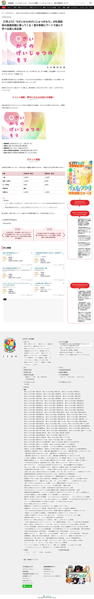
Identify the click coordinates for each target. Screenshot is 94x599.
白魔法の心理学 (67, 485)
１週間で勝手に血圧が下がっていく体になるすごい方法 (37, 455)
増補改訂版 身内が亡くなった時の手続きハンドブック (68, 476)
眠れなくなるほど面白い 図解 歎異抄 (52, 398)
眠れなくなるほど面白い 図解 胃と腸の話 (76, 412)
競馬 (64, 7)
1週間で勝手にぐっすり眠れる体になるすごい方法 (61, 453)
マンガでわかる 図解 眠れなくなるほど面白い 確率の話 (63, 446)
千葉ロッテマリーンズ (35, 7)
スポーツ (9, 7)
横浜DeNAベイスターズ (39, 346)
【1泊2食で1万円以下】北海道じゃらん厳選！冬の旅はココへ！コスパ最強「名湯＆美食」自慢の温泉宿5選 (48, 235)
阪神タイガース (42, 344)
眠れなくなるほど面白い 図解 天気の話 (54, 407)
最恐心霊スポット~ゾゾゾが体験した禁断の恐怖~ (55, 547)
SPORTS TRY (63, 377)
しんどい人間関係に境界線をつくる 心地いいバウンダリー (66, 483)
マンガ (82, 7)
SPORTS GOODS (80, 377)
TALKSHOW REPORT (65, 370)
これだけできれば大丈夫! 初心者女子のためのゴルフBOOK (38, 510)
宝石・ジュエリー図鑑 (29, 467)
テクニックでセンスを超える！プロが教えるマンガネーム (38, 545)
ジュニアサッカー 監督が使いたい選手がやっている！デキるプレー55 (57, 492)
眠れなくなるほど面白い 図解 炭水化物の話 (57, 428)
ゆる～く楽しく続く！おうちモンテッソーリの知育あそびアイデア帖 (73, 471)
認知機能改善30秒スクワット (31, 481)
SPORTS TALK (28, 370)
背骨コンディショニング (62, 462)
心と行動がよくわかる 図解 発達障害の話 (77, 449)
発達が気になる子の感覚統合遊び (67, 474)
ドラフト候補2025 (39, 357)
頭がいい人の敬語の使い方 (82, 492)
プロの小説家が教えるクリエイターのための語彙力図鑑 (37, 529)
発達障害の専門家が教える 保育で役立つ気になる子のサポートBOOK (40, 474)
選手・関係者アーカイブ (31, 560)
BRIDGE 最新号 (63, 372)
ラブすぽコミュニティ (65, 382)
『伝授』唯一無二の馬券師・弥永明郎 (69, 350)
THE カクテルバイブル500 (55, 540)
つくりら (46, 574)
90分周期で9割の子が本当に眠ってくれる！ (34, 469)
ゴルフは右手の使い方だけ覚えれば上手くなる (80, 499)
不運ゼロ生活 (85, 533)
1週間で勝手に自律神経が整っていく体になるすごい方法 (66, 455)
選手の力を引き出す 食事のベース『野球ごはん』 (71, 352)
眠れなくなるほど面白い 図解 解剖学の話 (55, 414)
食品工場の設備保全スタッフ (11, 253)
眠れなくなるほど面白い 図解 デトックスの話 (80, 430)
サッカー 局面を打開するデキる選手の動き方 (53, 517)
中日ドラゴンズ (28, 346)
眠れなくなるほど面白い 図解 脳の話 (33, 396)
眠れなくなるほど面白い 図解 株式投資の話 (57, 426)
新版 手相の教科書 (85, 529)
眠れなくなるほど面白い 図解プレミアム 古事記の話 (62, 444)
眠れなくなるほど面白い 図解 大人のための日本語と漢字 (65, 442)
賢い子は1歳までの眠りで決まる (77, 467)
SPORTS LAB (27, 372)
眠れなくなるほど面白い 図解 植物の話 (33, 405)
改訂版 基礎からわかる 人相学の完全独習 (58, 531)
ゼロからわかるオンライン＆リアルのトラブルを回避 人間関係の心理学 (41, 490)
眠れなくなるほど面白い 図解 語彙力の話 (34, 417)
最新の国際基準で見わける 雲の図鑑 (55, 538)
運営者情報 (25, 571)
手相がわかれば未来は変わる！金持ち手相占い (35, 531)
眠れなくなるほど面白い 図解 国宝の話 (54, 403)
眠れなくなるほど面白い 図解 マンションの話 (59, 437)
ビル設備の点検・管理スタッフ (43, 283)
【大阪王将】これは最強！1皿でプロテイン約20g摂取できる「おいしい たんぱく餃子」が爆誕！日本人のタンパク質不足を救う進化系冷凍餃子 (19, 235)
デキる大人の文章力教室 (30, 526)
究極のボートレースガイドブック (59, 535)
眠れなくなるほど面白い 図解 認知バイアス (77, 419)
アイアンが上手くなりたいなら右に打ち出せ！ (59, 497)
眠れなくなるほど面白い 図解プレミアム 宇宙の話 (36, 444)
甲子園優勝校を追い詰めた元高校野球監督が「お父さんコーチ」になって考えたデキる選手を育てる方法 (75, 344)
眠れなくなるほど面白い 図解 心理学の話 (55, 417)
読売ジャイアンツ (23, 7)
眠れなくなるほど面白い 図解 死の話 (33, 394)
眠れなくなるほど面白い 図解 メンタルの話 (56, 423)
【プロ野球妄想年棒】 (29, 379)
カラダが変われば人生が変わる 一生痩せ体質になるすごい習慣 (39, 462)
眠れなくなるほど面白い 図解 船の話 (52, 396)
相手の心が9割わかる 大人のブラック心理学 (34, 487)
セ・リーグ (27, 554)
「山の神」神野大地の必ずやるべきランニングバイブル (37, 522)
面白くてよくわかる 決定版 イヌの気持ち (73, 540)
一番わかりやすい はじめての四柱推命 (48, 533)
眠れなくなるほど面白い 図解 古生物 (71, 396)
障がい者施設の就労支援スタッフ (12, 268)
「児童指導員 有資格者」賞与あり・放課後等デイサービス (48, 254)
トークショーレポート (46, 3)
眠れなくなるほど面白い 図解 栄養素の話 (34, 414)
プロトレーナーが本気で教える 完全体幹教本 (78, 522)
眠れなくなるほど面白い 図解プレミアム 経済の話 (36, 446)
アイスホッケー (28, 364)
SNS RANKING (47, 552)
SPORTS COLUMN (29, 375)
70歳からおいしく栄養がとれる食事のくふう (77, 460)
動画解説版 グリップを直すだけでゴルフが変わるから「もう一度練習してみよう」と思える (46, 506)
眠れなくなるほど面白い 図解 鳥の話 (71, 394)
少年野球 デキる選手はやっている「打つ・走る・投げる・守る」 (39, 515)
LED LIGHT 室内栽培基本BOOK (73, 538)
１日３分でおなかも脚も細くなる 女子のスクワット (50, 465)
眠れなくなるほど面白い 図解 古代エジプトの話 (35, 439)
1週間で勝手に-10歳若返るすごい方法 (33, 451)
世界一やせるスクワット (30, 465)
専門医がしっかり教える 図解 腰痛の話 (33, 449)
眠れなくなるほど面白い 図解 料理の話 (74, 410)
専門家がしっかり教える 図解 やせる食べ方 (55, 449)
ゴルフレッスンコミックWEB (51, 576)
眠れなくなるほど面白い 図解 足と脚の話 (54, 412)
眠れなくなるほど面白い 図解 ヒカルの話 (55, 421)
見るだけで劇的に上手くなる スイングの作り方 (35, 503)
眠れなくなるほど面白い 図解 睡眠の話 (54, 405)
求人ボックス (29, 264)
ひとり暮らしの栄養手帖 (30, 458)
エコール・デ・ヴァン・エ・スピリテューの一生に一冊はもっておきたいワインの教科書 (45, 542)
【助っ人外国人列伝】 (42, 377)
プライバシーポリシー (28, 569)
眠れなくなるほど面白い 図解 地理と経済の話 (35, 433)
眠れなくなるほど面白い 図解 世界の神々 (77, 417)
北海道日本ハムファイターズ (31, 351)
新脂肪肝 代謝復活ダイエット (31, 460)
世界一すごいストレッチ (75, 462)
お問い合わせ (26, 580)
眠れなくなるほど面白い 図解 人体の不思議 (34, 430)
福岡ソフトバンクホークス (30, 355)
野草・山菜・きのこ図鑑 (41, 540)
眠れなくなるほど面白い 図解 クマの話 (33, 401)
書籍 (68, 7)
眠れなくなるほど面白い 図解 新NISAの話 (79, 428)
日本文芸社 (27, 384)
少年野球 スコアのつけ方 (79, 510)
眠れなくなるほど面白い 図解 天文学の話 (34, 419)
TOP (3, 13)
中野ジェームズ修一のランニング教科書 (63, 519)
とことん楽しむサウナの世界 (74, 545)
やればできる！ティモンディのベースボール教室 (68, 515)
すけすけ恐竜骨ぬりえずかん (43, 467)
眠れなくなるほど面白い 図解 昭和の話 (74, 403)
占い (86, 7)
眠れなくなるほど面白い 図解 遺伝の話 (54, 401)
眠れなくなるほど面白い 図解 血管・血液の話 (59, 433)
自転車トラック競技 (46, 362)
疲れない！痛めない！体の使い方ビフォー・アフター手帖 (38, 524)
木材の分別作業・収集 (41, 268)
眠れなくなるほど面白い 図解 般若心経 (74, 407)
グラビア (34, 552)
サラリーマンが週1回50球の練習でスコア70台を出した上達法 (39, 501)
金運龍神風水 (27, 535)
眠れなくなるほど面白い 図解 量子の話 (54, 410)
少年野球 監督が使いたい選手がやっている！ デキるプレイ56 (62, 513)
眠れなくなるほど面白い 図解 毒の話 (52, 394)
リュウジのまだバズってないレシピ (32, 547)
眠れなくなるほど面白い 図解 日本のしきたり (58, 435)
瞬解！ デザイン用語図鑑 (60, 545)
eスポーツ (37, 362)
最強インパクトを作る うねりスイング (33, 499)
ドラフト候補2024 (28, 357)
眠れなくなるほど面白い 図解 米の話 (51, 391)
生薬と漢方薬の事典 (29, 540)
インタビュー (74, 7)
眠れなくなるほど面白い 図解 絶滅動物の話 (79, 426)
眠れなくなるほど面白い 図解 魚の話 (70, 391)
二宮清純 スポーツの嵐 (29, 377)
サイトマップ (26, 578)
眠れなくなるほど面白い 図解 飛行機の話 (77, 421)
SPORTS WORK (71, 377)
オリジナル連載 (33, 3)
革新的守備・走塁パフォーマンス (32, 517)
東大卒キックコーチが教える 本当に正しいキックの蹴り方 (38, 519)
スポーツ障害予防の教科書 (59, 522)
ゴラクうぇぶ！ (48, 571)
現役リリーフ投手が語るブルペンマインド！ (70, 348)
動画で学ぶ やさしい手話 (46, 481)
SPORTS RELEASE (9, 13)
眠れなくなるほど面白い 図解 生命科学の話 (34, 426)
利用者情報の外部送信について (31, 574)
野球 (15, 7)
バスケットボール (28, 360)
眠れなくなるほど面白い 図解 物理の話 (33, 410)
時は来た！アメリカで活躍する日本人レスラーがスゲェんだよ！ (75, 354)
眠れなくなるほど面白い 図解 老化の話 (33, 412)
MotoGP (35, 364)
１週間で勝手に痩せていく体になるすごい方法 (79, 451)
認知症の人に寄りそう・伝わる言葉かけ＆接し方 (76, 478)
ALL (4, 7)
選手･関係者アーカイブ (61, 3)
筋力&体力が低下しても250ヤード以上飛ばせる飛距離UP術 (62, 508)
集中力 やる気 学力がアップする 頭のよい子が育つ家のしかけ (39, 476)
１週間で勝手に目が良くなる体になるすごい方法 (36, 453)
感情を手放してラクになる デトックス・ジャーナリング (37, 485)
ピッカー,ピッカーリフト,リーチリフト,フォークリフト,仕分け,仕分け (16, 284)
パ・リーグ (34, 554)
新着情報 (10, 3)
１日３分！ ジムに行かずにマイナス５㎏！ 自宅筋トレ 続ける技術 (69, 524)
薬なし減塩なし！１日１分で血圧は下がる (48, 458)
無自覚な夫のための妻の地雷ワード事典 (70, 490)
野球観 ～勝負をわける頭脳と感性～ (62, 510)
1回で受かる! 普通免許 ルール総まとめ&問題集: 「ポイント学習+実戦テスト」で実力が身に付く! (47, 494)
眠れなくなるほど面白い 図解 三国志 (33, 398)
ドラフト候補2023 (43, 355)
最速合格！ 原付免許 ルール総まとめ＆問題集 (35, 497)
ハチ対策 (40, 552)
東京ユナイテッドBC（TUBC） (42, 360)
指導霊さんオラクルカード (30, 533)
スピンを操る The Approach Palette (64, 501)
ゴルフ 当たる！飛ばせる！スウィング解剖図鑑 (55, 499)
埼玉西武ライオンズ (44, 351)
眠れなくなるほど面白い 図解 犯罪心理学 (34, 421)
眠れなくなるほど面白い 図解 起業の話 (74, 401)
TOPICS (26, 550)
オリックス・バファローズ (44, 348)
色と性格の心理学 (57, 485)
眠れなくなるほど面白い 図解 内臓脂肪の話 (34, 428)
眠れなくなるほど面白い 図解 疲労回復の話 (57, 430)
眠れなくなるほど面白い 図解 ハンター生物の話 (60, 439)
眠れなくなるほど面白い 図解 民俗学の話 (55, 419)
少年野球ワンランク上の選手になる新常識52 (35, 513)
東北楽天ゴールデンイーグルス (31, 353)
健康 (44, 7)
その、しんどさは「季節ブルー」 (62, 481)
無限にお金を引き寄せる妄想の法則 (40, 535)
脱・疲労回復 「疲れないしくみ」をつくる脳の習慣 (72, 458)
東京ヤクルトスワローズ (30, 348)
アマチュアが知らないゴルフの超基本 (81, 497)
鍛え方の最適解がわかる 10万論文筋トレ (74, 465)
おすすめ (26, 387)
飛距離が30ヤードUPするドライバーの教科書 (35, 508)
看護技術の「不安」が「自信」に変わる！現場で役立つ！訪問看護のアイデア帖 (43, 478)
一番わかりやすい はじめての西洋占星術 (70, 533)
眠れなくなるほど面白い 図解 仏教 (32, 391)
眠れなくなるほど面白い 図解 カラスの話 (77, 414)
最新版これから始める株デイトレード (78, 535)
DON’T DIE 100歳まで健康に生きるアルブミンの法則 (52, 460)
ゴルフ (59, 7)
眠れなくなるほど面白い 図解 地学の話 (74, 405)
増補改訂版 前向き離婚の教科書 (31, 492)
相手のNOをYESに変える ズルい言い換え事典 (48, 526)
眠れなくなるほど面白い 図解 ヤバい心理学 (78, 423)
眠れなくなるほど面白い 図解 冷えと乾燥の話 (35, 437)
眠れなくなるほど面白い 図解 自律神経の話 (34, 435)
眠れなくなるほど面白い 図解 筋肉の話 (33, 403)
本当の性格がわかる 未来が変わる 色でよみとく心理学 (60, 487)
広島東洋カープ (51, 344)
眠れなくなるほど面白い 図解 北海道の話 (34, 423)
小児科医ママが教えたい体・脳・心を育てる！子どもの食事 (61, 469)
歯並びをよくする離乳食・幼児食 (60, 467)
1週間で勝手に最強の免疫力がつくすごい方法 (55, 451)
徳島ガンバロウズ (28, 362)
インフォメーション (21, 3)
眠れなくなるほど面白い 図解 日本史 (71, 398)
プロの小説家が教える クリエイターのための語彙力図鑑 (66, 529)
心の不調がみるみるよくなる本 (78, 481)
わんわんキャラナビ (74, 531)
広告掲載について (27, 576)
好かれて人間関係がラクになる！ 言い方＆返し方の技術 (74, 526)
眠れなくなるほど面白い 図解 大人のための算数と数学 (37, 442)
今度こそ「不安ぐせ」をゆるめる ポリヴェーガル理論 (37, 483)
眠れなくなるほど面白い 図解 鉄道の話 (33, 407)
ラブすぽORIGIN (63, 375)
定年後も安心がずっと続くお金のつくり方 (34, 538)
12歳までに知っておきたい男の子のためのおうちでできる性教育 (39, 471)
